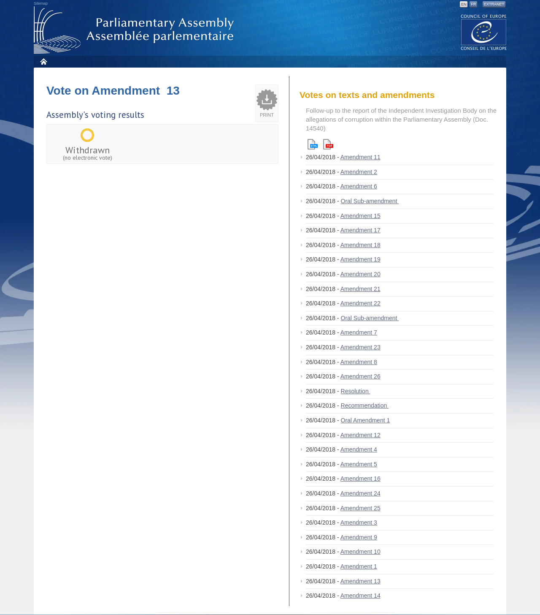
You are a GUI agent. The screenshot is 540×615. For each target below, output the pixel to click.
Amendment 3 (358, 522)
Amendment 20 (360, 274)
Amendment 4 (358, 449)
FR (473, 4)
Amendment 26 (360, 376)
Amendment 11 (360, 157)
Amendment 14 (360, 595)
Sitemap (41, 3)
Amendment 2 (358, 172)
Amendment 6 (358, 186)
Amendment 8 (358, 362)
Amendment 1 (358, 566)
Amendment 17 (360, 230)
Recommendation (365, 405)
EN (464, 4)
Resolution (355, 391)
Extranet (494, 4)
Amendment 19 (360, 259)
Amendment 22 (360, 303)
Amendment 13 (360, 581)
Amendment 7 (358, 332)
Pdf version (328, 144)
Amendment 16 (360, 478)
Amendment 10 (360, 551)
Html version (313, 144)
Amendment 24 (360, 493)
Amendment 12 (360, 435)
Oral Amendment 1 (365, 420)
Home (43, 61)
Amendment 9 (358, 537)
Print (267, 114)
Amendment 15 (360, 215)
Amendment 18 (360, 245)
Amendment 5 (358, 464)
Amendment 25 (360, 508)
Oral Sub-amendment (370, 201)
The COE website (483, 32)
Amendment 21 (360, 289)
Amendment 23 (360, 347)
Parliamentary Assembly (135, 30)
